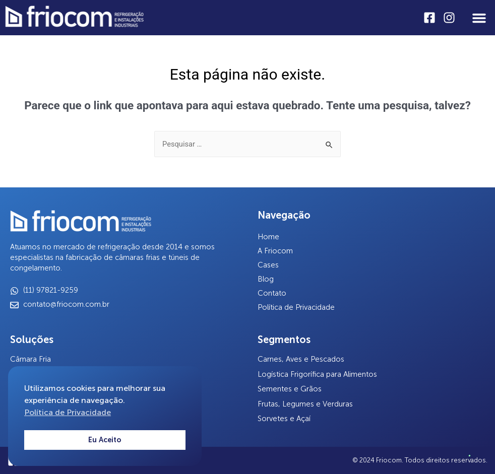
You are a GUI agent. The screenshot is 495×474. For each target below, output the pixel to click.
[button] (479, 18)
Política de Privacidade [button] (67, 412)
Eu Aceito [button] (104, 439)
